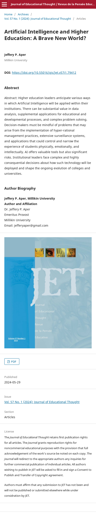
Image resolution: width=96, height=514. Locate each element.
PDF (13, 361)
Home (8, 14)
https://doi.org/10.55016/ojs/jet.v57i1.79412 (44, 72)
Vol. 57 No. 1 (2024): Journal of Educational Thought (37, 19)
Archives (23, 14)
